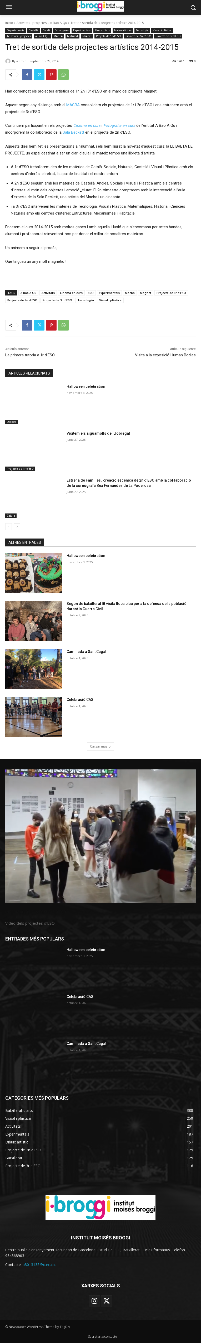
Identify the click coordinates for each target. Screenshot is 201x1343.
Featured (72, 36)
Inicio (9, 23)
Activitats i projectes (32, 23)
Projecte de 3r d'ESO (168, 36)
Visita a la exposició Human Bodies (165, 355)
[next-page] (17, 526)
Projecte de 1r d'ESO (108, 36)
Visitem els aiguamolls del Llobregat (98, 433)
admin (21, 61)
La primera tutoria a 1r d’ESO (30, 355)
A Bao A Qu (58, 23)
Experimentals (82, 30)
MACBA (58, 36)
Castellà (33, 30)
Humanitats (102, 30)
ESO (91, 293)
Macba (130, 293)
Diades (11, 422)
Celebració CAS (80, 699)
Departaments (15, 30)
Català (46, 30)
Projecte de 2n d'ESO (138, 36)
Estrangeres (61, 30)
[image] (100, 836)
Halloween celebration (86, 386)
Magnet (87, 36)
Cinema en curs (71, 293)
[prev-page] (8, 526)
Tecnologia (142, 30)
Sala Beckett (73, 132)
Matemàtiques (123, 30)
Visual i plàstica (162, 30)
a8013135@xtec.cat (39, 1264)
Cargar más (100, 746)
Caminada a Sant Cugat (86, 651)
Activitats (48, 293)
